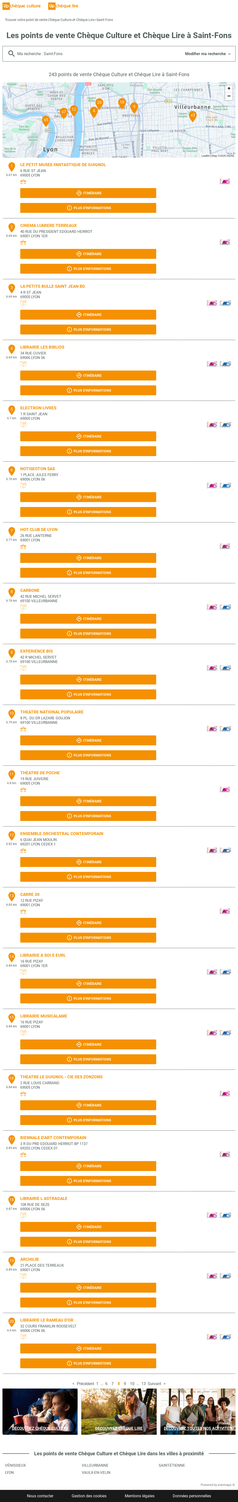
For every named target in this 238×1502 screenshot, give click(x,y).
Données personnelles (192, 1496)
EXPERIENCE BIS (36, 651)
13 (143, 1383)
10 (132, 1383)
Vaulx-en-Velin (96, 1472)
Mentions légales (139, 1496)
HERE (230, 155)
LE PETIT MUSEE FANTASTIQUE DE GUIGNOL (63, 164)
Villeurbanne (95, 1465)
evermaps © (226, 1485)
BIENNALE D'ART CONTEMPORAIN (53, 1137)
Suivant (154, 1383)
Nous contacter (40, 1496)
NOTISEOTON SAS (37, 468)
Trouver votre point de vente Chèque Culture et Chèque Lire (49, 20)
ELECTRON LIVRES (38, 407)
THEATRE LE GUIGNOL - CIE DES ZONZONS (61, 1076)
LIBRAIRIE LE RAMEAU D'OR (46, 1320)
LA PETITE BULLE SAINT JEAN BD (52, 286)
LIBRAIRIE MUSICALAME (43, 1016)
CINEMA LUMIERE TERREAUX (48, 225)
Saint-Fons (104, 20)
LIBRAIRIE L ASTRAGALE (43, 1198)
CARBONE (30, 590)
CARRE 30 (30, 894)
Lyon (9, 1472)
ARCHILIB (29, 1259)
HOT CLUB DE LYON (39, 529)
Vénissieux (15, 1465)
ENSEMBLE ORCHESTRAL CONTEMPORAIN (61, 833)
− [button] (229, 96)
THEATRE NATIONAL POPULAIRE (52, 711)
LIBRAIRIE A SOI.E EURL (43, 955)
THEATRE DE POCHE (40, 772)
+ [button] (229, 89)
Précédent (85, 1383)
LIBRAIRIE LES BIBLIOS (42, 347)
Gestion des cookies (89, 1496)
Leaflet (205, 155)
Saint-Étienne (172, 1465)
